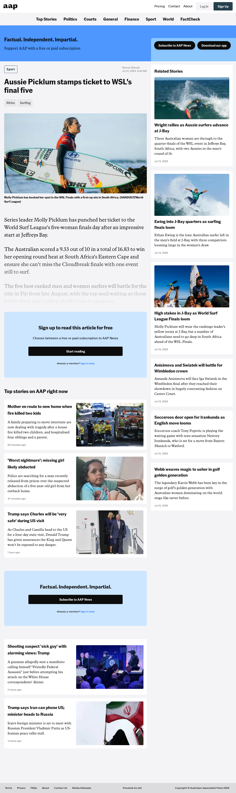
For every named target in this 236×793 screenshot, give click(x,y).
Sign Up (223, 6)
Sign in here (87, 363)
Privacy (21, 787)
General (110, 19)
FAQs (33, 787)
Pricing (159, 6)
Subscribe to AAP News (174, 45)
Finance (132, 19)
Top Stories (46, 19)
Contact (174, 6)
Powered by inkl (132, 787)
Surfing (25, 103)
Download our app (214, 45)
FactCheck (190, 19)
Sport (151, 19)
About (187, 6)
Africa (10, 103)
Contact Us (60, 787)
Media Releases (81, 787)
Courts (90, 19)
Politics (70, 19)
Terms (8, 787)
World (168, 19)
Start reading (75, 351)
